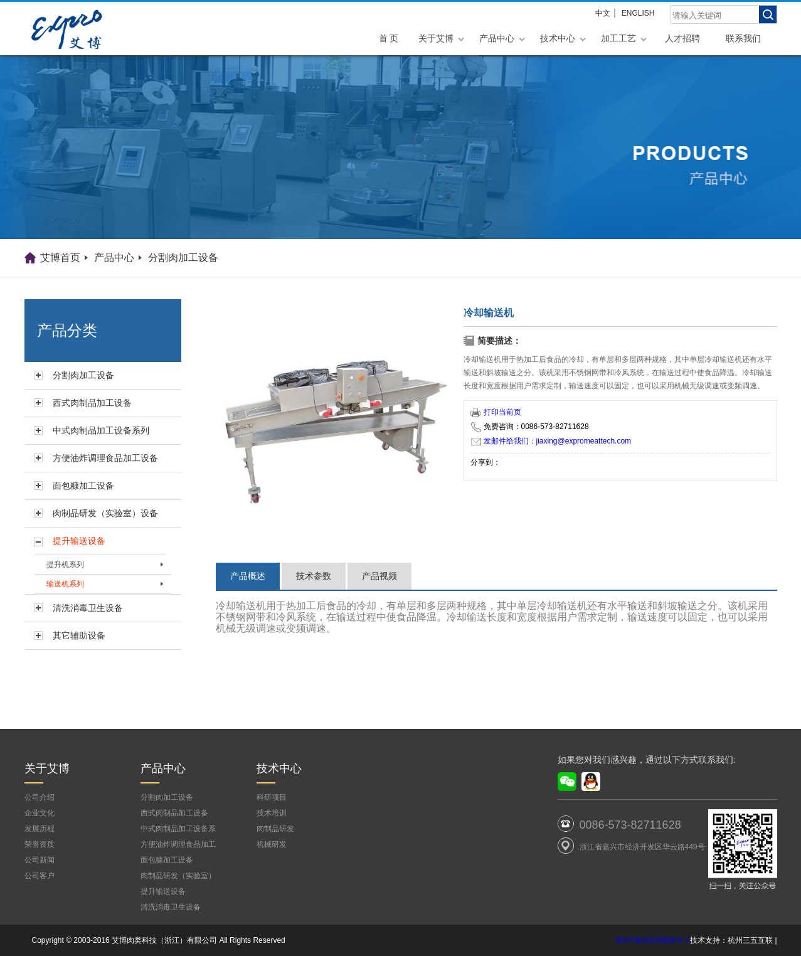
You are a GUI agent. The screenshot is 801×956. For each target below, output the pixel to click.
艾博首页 (60, 257)
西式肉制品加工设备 (92, 403)
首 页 (389, 38)
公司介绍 (39, 797)
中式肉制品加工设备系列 (101, 430)
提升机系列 (65, 564)
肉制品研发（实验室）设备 (105, 513)
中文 (602, 13)
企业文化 (39, 813)
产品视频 (379, 576)
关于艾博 (436, 38)
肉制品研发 (275, 828)
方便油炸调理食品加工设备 (105, 458)
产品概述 (247, 576)
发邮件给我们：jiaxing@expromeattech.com (551, 441)
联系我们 (743, 38)
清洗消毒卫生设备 (88, 608)
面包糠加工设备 (83, 486)
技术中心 (557, 38)
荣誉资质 (39, 844)
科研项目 (272, 797)
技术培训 (272, 813)
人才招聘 (682, 38)
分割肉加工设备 (183, 257)
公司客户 (39, 875)
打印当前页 (495, 412)
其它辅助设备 (79, 635)
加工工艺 (618, 38)
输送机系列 (65, 584)
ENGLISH (638, 13)
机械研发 (272, 844)
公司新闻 (39, 860)
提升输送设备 (79, 541)
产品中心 (496, 38)
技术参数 (313, 576)
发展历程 (39, 828)
